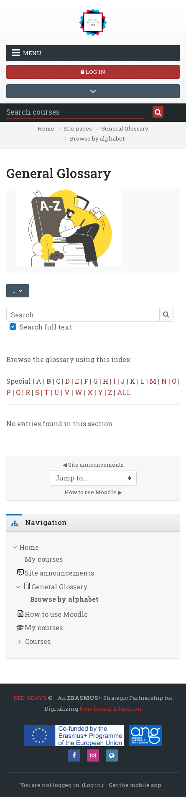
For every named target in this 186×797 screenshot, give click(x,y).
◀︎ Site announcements (93, 464)
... (21, 289)
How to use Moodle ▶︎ (93, 492)
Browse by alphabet (97, 139)
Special (18, 381)
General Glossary (124, 129)
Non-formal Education (110, 708)
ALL (124, 392)
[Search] (83, 314)
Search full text (46, 326)
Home (46, 129)
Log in (93, 71)
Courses (38, 641)
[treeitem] (93, 595)
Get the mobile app (135, 785)
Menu (26, 52)
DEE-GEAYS (30, 697)
